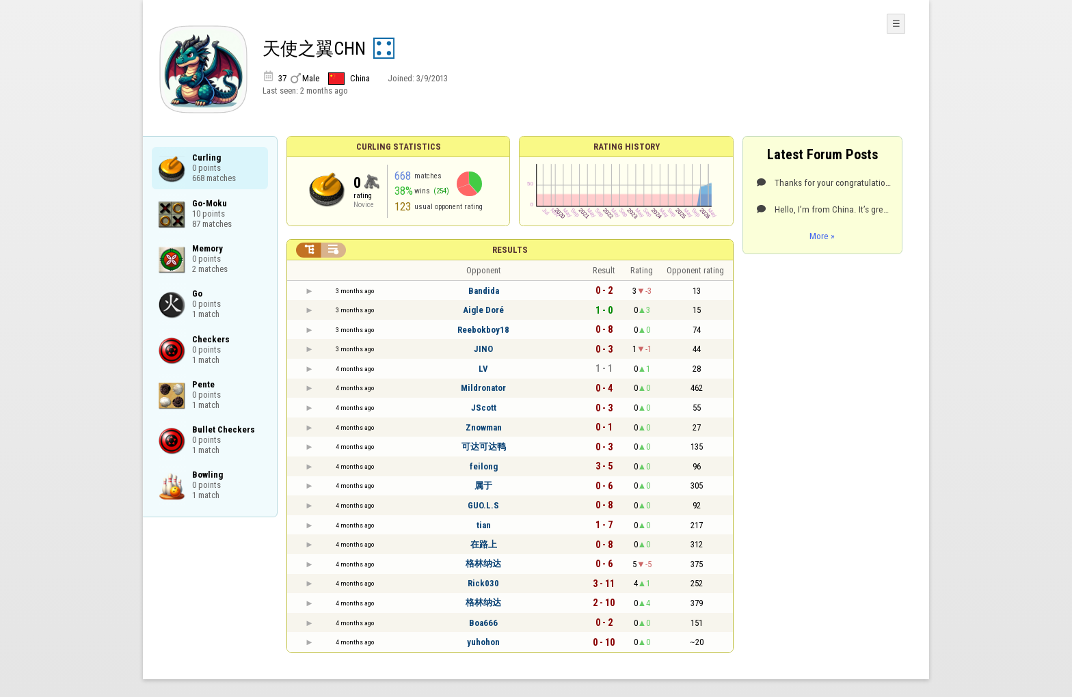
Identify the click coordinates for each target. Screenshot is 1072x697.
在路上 (483, 544)
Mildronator (483, 388)
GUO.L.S (483, 505)
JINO (483, 349)
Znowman (484, 427)
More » (822, 235)
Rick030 (483, 583)
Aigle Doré (483, 310)
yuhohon (483, 642)
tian (484, 525)
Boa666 (483, 623)
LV (483, 369)
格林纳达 (483, 563)
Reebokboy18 (483, 330)
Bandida (483, 291)
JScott (483, 407)
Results (510, 250)
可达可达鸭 (483, 446)
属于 (483, 485)
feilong (484, 466)
